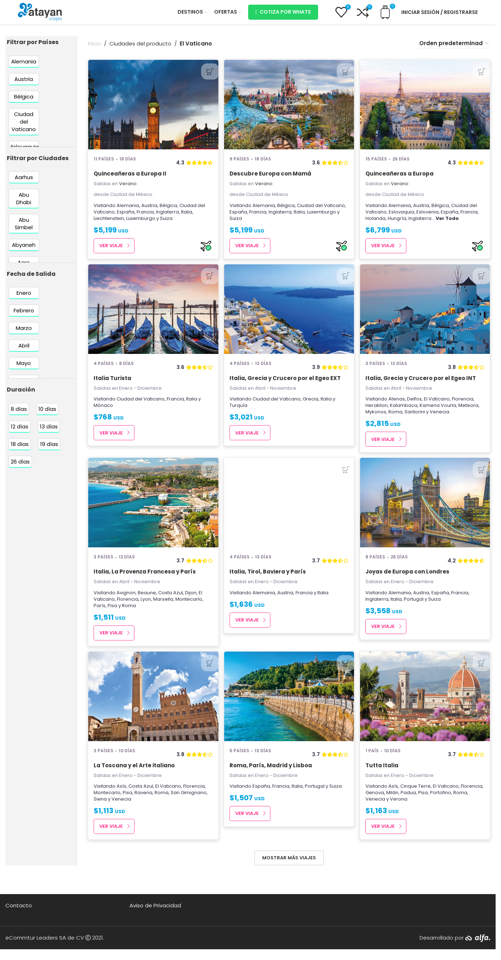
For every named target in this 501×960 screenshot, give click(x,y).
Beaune (147, 601)
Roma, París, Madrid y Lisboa (271, 776)
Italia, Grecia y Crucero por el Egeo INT (422, 384)
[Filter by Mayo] (24, 367)
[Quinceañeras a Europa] (425, 109)
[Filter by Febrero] (24, 315)
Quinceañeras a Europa (401, 178)
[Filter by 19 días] (49, 448)
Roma (396, 418)
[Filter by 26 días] (20, 466)
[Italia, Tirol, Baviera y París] (289, 511)
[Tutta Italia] (425, 707)
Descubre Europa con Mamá (271, 178)
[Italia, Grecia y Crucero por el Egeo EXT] (289, 315)
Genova (399, 803)
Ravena (143, 803)
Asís (121, 796)
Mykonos (377, 418)
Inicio (94, 48)
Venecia (440, 418)
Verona (416, 809)
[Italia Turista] (152, 315)
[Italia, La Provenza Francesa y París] (152, 511)
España (125, 216)
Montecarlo (188, 607)
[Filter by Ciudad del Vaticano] (24, 126)
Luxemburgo (140, 222)
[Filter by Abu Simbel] (24, 228)
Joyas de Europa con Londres (408, 580)
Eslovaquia (402, 216)
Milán (417, 803)
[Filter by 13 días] (49, 431)
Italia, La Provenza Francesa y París (145, 580)
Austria (149, 209)
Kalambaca (405, 412)
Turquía (239, 412)
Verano (128, 188)
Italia (186, 216)
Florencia (463, 405)
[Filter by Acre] (24, 267)
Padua (433, 803)
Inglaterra (167, 216)
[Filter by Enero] (24, 297)
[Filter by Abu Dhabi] (24, 203)
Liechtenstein (109, 222)
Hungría (398, 222)
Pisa (112, 614)
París (99, 614)
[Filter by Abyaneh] (24, 249)
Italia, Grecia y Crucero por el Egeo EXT (285, 384)
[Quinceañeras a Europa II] (152, 109)
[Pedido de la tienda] (454, 48)
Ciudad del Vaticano (322, 209)
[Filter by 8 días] (19, 413)
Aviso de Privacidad (155, 916)
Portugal (415, 607)
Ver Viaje (111, 250)
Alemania (128, 209)
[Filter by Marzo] (24, 332)
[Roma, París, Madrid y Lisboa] (289, 707)
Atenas (397, 405)
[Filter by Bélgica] (24, 101)
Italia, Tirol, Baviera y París (268, 580)
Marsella (163, 607)
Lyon (146, 607)
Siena (100, 809)
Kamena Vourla (439, 412)
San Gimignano (189, 803)
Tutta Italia (383, 776)
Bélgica (168, 209)
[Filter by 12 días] (19, 431)
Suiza (166, 222)
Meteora (469, 412)
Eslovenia (428, 216)
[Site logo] (40, 14)
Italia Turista (112, 384)
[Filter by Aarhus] (24, 182)
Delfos (415, 405)
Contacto (18, 916)
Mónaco (103, 412)
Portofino (465, 803)
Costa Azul (170, 601)
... (446, 222)
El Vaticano (438, 405)
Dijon (191, 601)
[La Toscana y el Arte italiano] (152, 707)
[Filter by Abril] (24, 350)
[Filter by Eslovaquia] (25, 151)
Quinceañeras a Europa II (130, 178)
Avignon (126, 601)
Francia (145, 216)
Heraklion (378, 412)
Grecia (311, 405)
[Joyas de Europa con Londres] (425, 511)
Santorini (416, 418)
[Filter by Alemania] (24, 65)
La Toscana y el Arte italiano (134, 776)
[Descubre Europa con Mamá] (289, 109)
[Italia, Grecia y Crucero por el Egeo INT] (425, 315)
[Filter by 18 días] (20, 448)
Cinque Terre (416, 796)
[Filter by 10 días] (47, 413)
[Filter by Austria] (24, 83)
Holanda (377, 222)
